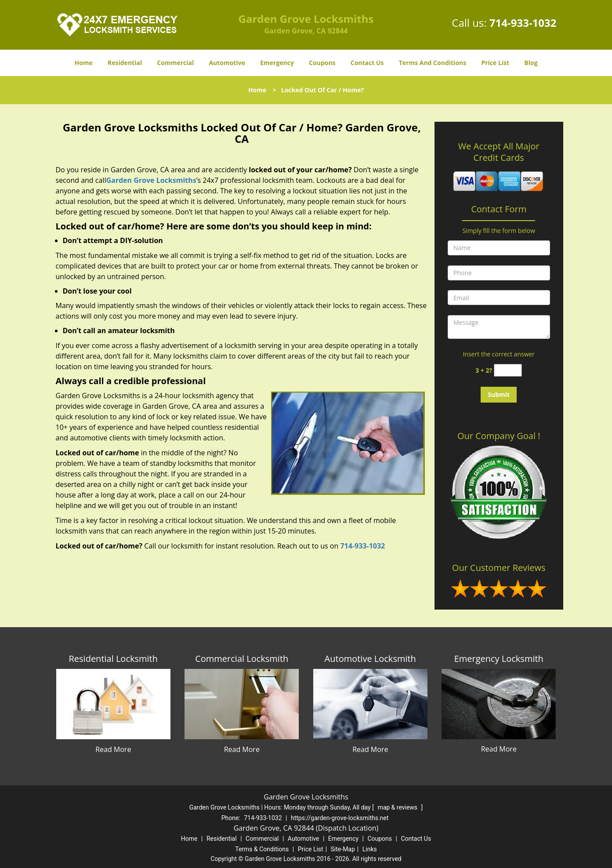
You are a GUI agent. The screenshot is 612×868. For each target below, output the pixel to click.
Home (83, 62)
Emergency (277, 62)
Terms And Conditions (433, 62)
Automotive (227, 62)
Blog (530, 62)
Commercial (175, 62)
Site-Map (343, 849)
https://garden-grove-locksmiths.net (339, 817)
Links (369, 849)
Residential (125, 62)
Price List (495, 62)
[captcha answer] (508, 370)
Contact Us (367, 62)
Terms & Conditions (262, 849)
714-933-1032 (523, 22)
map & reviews (398, 807)
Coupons (322, 62)
